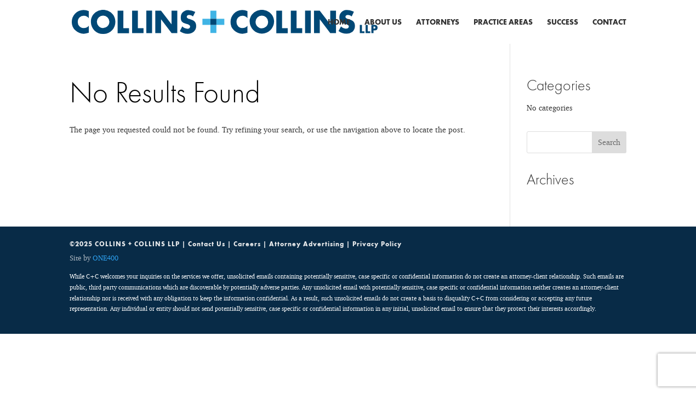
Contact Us (206, 244)
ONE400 (105, 257)
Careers (247, 244)
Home (339, 22)
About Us (383, 22)
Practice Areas (503, 22)
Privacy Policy (377, 244)
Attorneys (437, 22)
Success (562, 22)
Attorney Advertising (306, 244)
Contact (609, 22)
